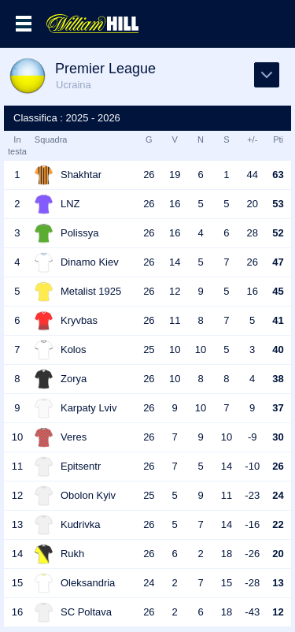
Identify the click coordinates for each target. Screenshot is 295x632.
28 (252, 233)
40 (277, 349)
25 (148, 349)
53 (277, 204)
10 (174, 349)
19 (174, 174)
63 (277, 174)
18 (226, 554)
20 (252, 204)
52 (277, 233)
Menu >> (23, 24)
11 (174, 320)
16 (174, 204)
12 (174, 291)
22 (277, 524)
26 (148, 174)
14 (174, 262)
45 (277, 291)
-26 (252, 554)
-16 (252, 524)
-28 (252, 583)
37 (277, 408)
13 (277, 583)
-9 (252, 437)
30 (277, 437)
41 (277, 320)
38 (277, 379)
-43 (252, 612)
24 (277, 495)
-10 (252, 466)
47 (277, 262)
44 (252, 174)
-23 (252, 495)
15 (226, 583)
